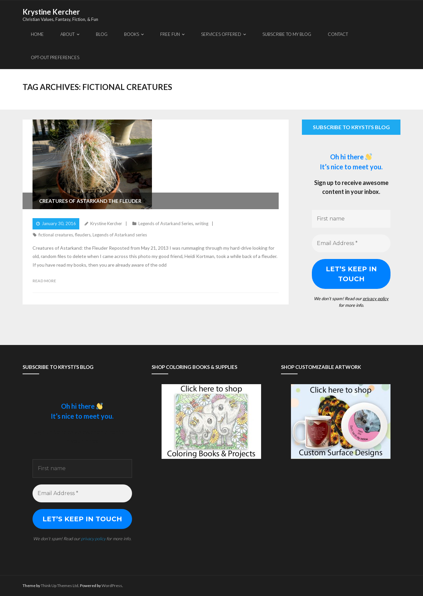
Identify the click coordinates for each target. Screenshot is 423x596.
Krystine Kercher (106, 223)
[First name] (351, 219)
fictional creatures (55, 234)
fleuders (83, 234)
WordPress (112, 585)
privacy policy (375, 298)
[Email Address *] (351, 243)
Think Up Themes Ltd (59, 585)
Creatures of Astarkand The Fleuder (90, 201)
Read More (44, 280)
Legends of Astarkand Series (165, 223)
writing (201, 223)
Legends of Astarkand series (120, 234)
